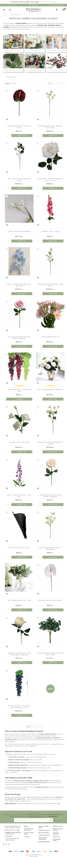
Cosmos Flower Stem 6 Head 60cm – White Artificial (50, 548)
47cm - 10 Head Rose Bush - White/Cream (50, 389)
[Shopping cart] (63, 10)
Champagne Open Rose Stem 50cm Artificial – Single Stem (50, 496)
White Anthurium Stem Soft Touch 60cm (50, 600)
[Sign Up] (51, 820)
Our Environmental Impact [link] (29, 833)
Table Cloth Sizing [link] (57, 826)
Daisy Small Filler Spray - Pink (50, 337)
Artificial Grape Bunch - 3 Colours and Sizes (19, 390)
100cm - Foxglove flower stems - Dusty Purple (19, 496)
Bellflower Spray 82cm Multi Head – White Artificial (50, 285)
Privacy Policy (53, 816)
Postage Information (41, 787)
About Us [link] (26, 826)
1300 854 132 (9, 836)
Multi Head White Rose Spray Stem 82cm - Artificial (50, 443)
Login (18, 830)
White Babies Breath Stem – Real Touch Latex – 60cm (50, 127)
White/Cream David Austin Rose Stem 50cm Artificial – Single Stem (19, 654)
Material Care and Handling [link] (57, 829)
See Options (19, 399)
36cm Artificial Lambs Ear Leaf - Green (19, 600)
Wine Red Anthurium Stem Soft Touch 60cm (19, 127)
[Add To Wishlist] (6, 90)
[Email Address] (31, 820)
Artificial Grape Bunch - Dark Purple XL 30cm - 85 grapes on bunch (19, 706)
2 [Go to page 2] (31, 726)
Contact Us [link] (27, 836)
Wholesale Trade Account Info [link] (28, 829)
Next (50, 688)
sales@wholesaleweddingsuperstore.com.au (13, 833)
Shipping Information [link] (44, 830)
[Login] (57, 10)
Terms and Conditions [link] (56, 833)
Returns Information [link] (43, 832)
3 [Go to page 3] (56, 83)
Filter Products (11, 77)
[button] (4, 10)
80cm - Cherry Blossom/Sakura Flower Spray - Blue (19, 285)
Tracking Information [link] (44, 835)
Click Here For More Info (48, 2)
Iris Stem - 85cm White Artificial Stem (19, 231)
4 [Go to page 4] (59, 83)
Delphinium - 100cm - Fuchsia (50, 231)
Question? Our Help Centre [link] (43, 827)
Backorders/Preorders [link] (44, 841)
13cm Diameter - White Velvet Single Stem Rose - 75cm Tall (50, 179)
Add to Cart (22, 135)
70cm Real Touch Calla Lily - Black (19, 548)
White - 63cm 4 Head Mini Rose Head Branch (19, 179)
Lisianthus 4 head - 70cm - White (19, 442)
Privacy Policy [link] (56, 836)
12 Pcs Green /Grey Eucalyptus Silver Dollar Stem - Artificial (50, 654)
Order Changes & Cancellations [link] (43, 838)
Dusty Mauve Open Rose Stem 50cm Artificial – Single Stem (19, 337)
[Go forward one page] (63, 83)
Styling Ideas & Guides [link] (57, 840)
